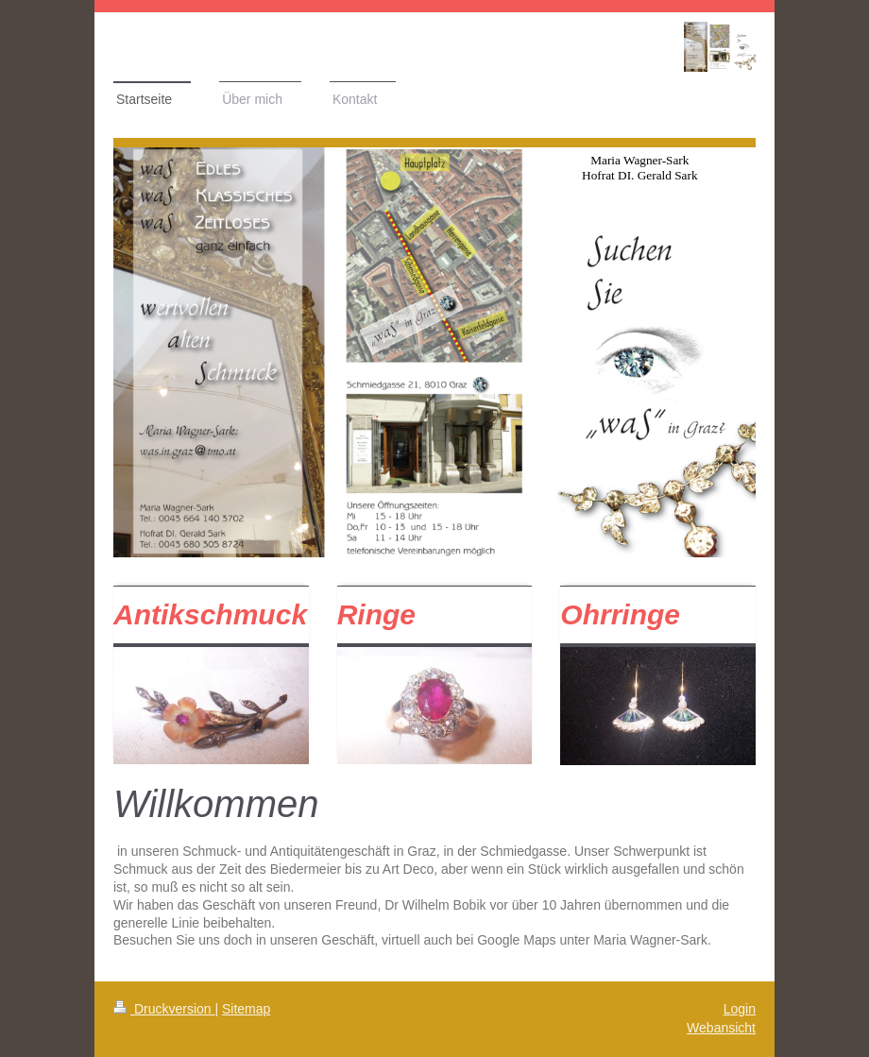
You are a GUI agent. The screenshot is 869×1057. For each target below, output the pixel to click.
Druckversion (163, 1008)
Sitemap (246, 1008)
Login (740, 1008)
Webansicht (721, 1027)
